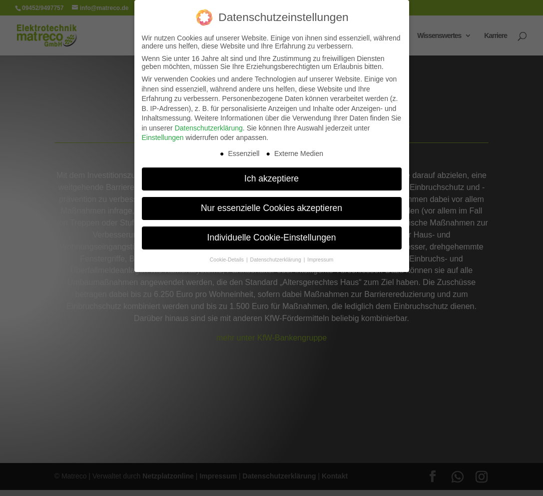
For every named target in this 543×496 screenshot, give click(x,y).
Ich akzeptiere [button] (271, 179)
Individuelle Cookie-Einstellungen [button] (271, 237)
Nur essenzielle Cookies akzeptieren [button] (271, 208)
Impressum (320, 259)
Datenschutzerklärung (209, 128)
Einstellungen (163, 138)
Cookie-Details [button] (227, 259)
